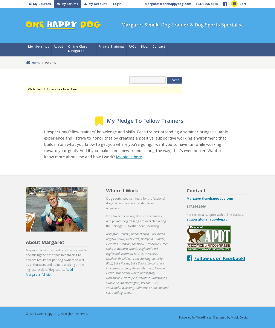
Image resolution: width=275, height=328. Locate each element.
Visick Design (240, 317)
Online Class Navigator (77, 48)
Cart (238, 4)
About (58, 46)
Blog (144, 46)
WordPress (204, 317)
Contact (159, 46)
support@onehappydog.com (209, 219)
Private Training (111, 46)
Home (36, 63)
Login (117, 4)
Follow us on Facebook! (219, 258)
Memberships (38, 46)
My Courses (42, 4)
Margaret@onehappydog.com (168, 4)
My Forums (69, 4)
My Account (98, 4)
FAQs (132, 46)
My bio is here (129, 156)
